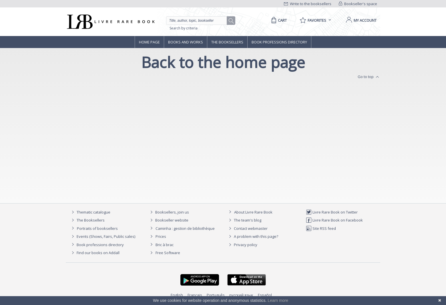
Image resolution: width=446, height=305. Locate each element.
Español (265, 295)
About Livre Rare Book (253, 212)
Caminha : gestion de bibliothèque (185, 228)
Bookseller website (168, 220)
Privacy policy (242, 245)
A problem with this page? (252, 236)
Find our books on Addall (95, 253)
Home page (149, 42)
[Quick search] (199, 20)
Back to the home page (223, 62)
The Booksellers (227, 42)
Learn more (278, 300)
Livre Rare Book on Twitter (332, 212)
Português (216, 295)
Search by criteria (184, 28)
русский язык (241, 295)
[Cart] (278, 20)
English (177, 295)
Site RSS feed (321, 228)
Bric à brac (165, 244)
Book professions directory (279, 42)
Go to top (369, 77)
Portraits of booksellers (97, 228)
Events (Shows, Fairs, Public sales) (102, 236)
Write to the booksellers (307, 3)
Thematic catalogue (90, 212)
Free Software (168, 252)
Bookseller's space (358, 3)
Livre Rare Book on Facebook (334, 220)
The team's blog (244, 220)
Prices (161, 236)
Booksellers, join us (169, 212)
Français (195, 295)
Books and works (185, 42)
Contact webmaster (247, 228)
